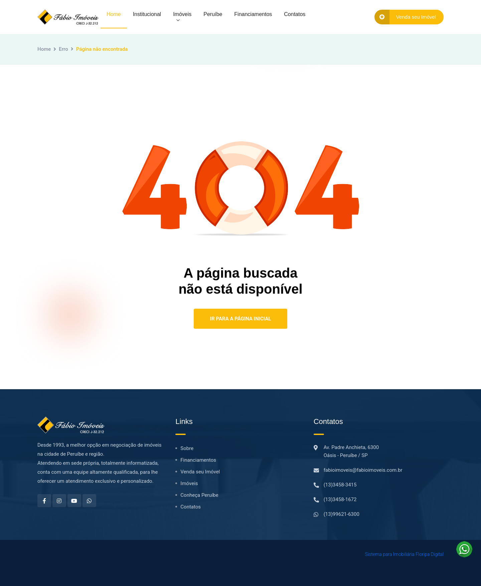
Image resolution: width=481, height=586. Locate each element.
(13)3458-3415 (340, 485)
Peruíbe (212, 14)
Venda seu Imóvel (200, 472)
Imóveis (182, 14)
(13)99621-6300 (341, 514)
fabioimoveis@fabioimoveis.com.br (363, 470)
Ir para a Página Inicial (240, 319)
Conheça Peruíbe (199, 495)
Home (114, 14)
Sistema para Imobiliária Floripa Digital (404, 554)
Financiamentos (253, 14)
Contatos (294, 14)
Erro (63, 49)
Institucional (147, 14)
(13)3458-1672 (340, 499)
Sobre (186, 448)
